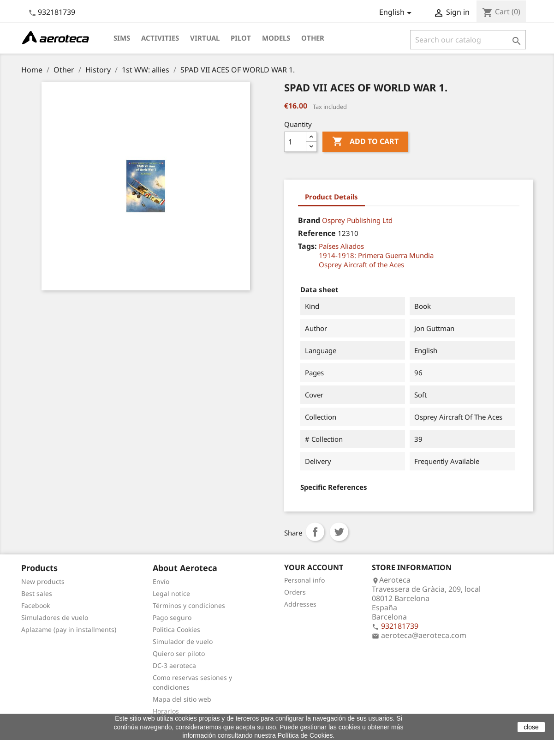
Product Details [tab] (331, 196)
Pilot (241, 37)
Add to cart (365, 142)
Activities (160, 37)
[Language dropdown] (397, 12)
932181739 (56, 12)
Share (315, 532)
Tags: (307, 246)
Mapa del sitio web (182, 699)
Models (276, 37)
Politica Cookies (176, 629)
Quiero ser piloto (179, 653)
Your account (313, 567)
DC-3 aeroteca (174, 665)
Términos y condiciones (189, 605)
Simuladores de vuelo (54, 617)
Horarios (166, 711)
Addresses (300, 604)
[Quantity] (295, 142)
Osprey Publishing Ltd (357, 220)
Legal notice (171, 593)
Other (312, 37)
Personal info (304, 580)
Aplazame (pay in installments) (68, 629)
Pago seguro (172, 617)
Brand (309, 220)
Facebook (35, 605)
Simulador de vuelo (183, 641)
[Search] (468, 39)
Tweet (339, 532)
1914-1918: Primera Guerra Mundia (376, 255)
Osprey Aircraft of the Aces (361, 264)
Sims (121, 37)
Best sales (36, 593)
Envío (161, 581)
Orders (295, 592)
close (531, 727)
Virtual (205, 37)
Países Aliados (341, 246)
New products (43, 581)
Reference (317, 233)
